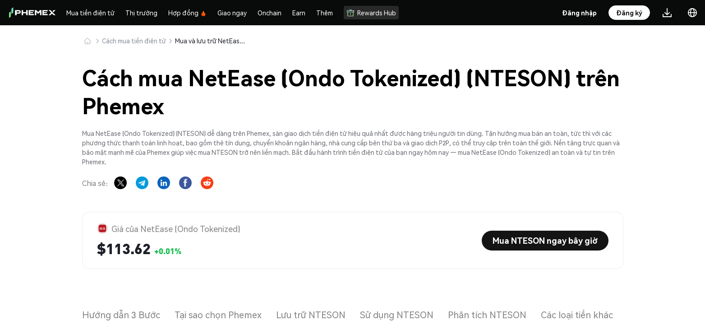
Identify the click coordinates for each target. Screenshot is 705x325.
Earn (298, 13)
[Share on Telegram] (142, 183)
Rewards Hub (371, 13)
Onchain (269, 13)
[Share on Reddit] (207, 183)
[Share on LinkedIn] (164, 183)
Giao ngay (232, 13)
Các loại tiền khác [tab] (577, 314)
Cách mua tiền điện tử (134, 41)
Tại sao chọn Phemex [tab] (218, 314)
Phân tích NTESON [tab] (487, 314)
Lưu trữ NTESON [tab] (311, 314)
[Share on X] (120, 183)
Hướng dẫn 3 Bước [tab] (121, 314)
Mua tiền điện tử (90, 13)
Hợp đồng (187, 13)
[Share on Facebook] (185, 183)
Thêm (324, 13)
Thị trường (141, 13)
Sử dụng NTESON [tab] (396, 314)
